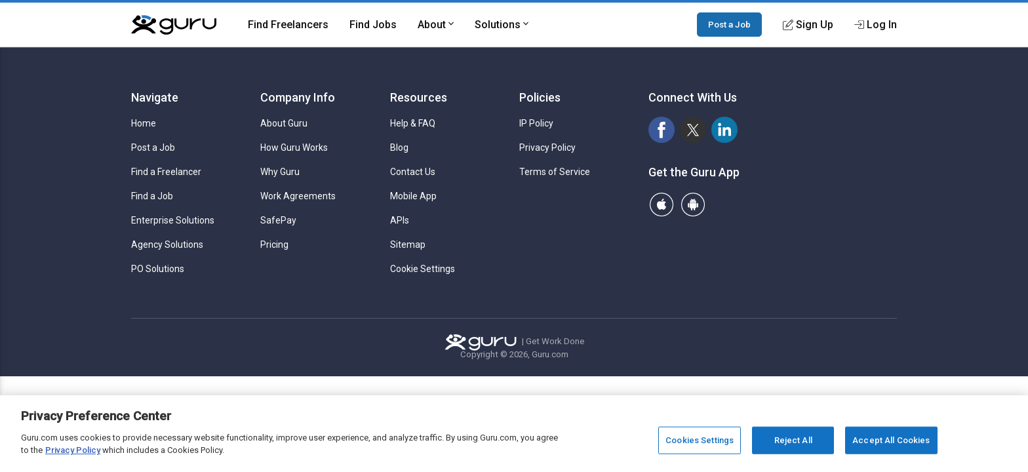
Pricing (274, 244)
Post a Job (729, 24)
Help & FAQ (412, 123)
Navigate (154, 97)
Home (143, 123)
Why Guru (280, 172)
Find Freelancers (288, 24)
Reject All (793, 440)
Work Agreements (298, 196)
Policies (540, 97)
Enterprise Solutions (172, 220)
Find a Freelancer (166, 172)
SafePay (278, 220)
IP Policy (536, 123)
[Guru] (173, 25)
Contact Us (412, 172)
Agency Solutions (167, 244)
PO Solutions (157, 269)
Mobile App (413, 196)
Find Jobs (373, 24)
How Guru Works (294, 147)
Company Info (297, 97)
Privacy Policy (547, 147)
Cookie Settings (422, 269)
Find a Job (152, 196)
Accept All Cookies (891, 440)
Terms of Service (554, 172)
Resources (418, 97)
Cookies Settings (699, 440)
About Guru (283, 123)
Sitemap (407, 244)
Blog (399, 147)
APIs (399, 220)
